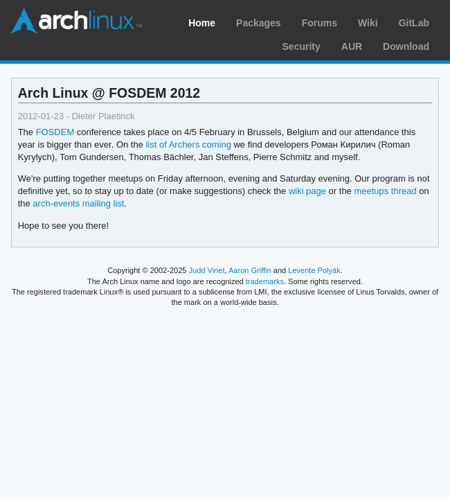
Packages (258, 22)
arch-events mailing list (78, 203)
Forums (319, 22)
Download (406, 46)
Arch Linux (76, 21)
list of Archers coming (188, 144)
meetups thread (385, 191)
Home (201, 22)
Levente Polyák (314, 270)
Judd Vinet (207, 270)
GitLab (414, 22)
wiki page (307, 191)
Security (301, 46)
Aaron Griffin (249, 270)
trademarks (265, 281)
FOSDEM (55, 132)
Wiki (368, 22)
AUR (351, 46)
